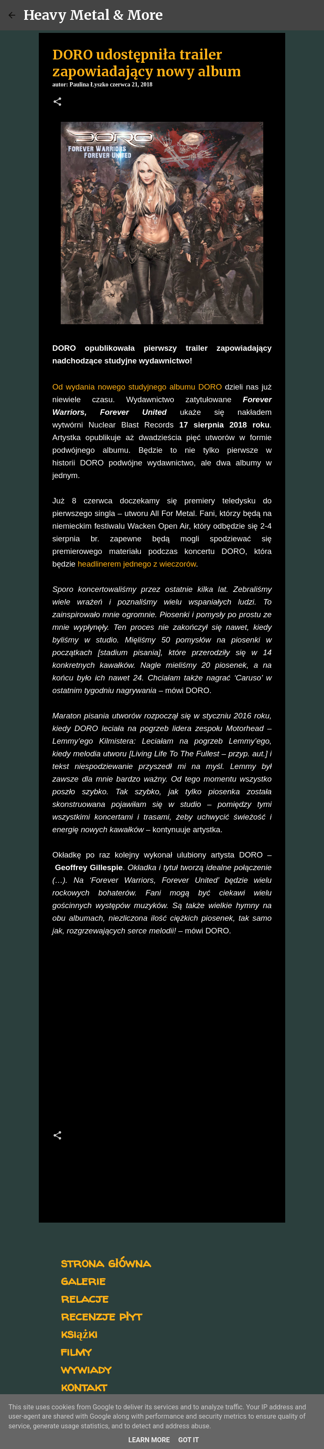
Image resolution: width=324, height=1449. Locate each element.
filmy (76, 1351)
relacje (84, 1298)
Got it (188, 1440)
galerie (83, 1280)
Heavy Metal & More (93, 15)
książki (79, 1333)
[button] (57, 102)
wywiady (86, 1368)
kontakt (84, 1386)
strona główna (106, 1262)
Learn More (149, 1440)
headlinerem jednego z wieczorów (137, 563)
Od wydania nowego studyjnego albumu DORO (137, 386)
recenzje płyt (101, 1315)
